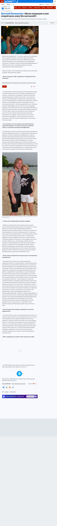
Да (2, 8)
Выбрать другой (7, 8)
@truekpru (13, 380)
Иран (19, 7)
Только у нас (24, 7)
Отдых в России (49, 7)
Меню (1, 1)
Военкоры (30, 7)
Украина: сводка (37, 7)
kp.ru (35, 383)
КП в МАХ (43, 7)
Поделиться (52, 23)
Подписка (53, 4)
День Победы (14, 7)
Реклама (47, 4)
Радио (42, 4)
